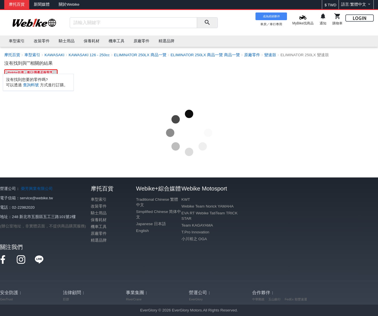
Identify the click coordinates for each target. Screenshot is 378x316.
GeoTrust (6, 299)
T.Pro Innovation (195, 232)
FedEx (289, 299)
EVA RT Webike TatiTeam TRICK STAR (209, 216)
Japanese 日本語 (151, 224)
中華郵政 (258, 299)
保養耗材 (99, 220)
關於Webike (69, 4)
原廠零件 (99, 233)
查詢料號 (31, 85)
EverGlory (195, 299)
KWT (185, 199)
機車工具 (99, 227)
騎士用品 (99, 213)
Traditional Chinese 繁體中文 (157, 202)
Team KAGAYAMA (197, 225)
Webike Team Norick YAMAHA (207, 206)
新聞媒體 (42, 4)
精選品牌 (99, 240)
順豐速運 (301, 299)
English (142, 231)
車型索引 (99, 199)
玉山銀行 (274, 299)
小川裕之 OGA (194, 239)
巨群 (66, 299)
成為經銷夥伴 (271, 16)
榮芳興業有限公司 (37, 189)
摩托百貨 (17, 4)
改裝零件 (99, 206)
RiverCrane (134, 299)
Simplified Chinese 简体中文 (158, 214)
